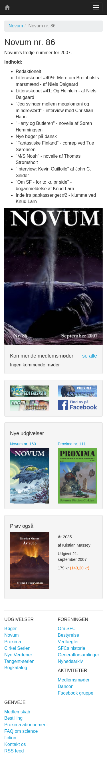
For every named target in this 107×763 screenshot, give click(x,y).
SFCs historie (71, 648)
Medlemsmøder (74, 679)
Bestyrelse (68, 635)
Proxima (12, 641)
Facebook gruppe (76, 693)
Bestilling (13, 718)
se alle (89, 356)
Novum (16, 25)
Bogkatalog (15, 667)
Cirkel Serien (17, 648)
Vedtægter (68, 641)
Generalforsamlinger (78, 654)
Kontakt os (15, 744)
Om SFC (67, 628)
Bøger (10, 628)
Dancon (66, 686)
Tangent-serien (19, 661)
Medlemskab (17, 711)
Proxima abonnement (26, 724)
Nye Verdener (18, 654)
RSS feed (14, 750)
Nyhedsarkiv (70, 661)
